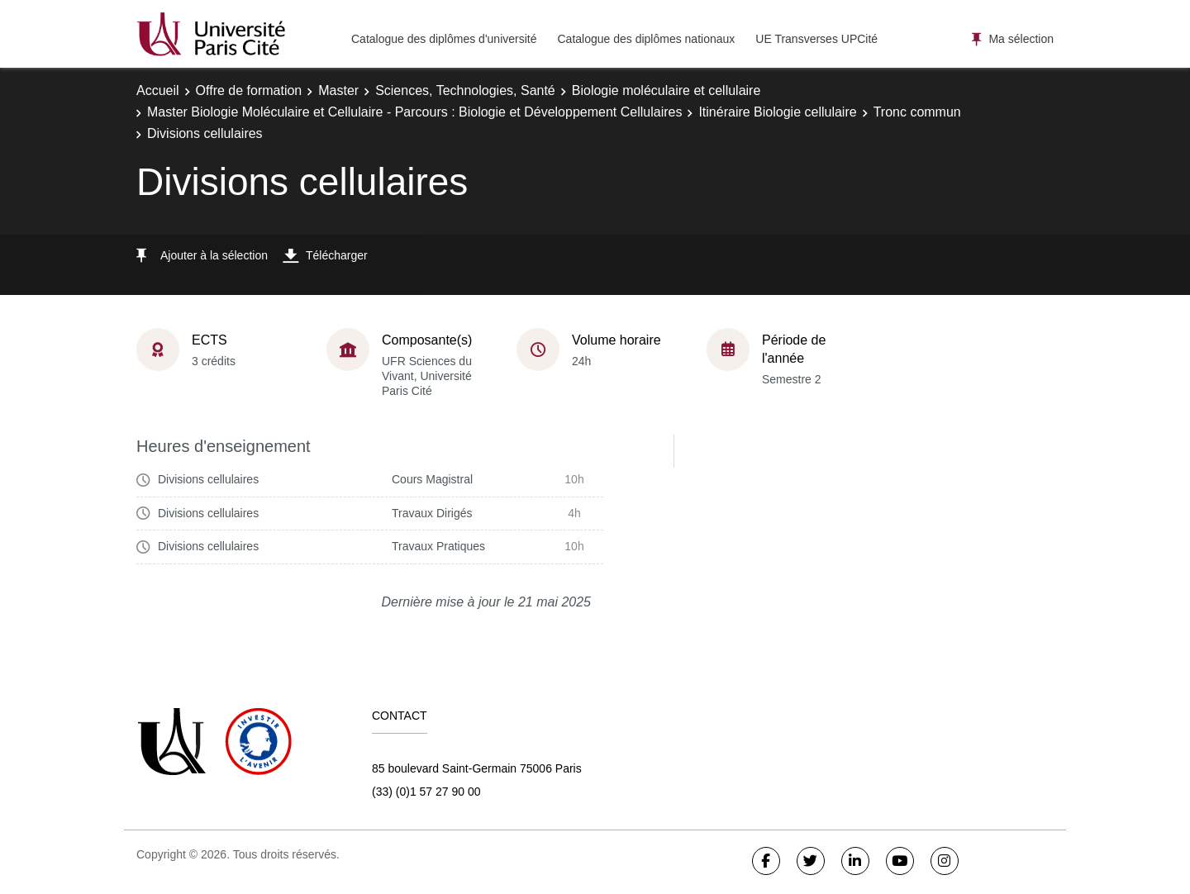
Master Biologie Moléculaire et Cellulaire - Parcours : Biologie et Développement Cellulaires (414, 112)
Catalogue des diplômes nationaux (646, 38)
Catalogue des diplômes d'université (443, 38)
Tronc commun (917, 112)
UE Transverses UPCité (816, 38)
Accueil (157, 90)
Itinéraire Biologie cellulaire (777, 112)
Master (338, 90)
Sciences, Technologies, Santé (465, 90)
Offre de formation (249, 90)
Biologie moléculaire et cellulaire (666, 90)
